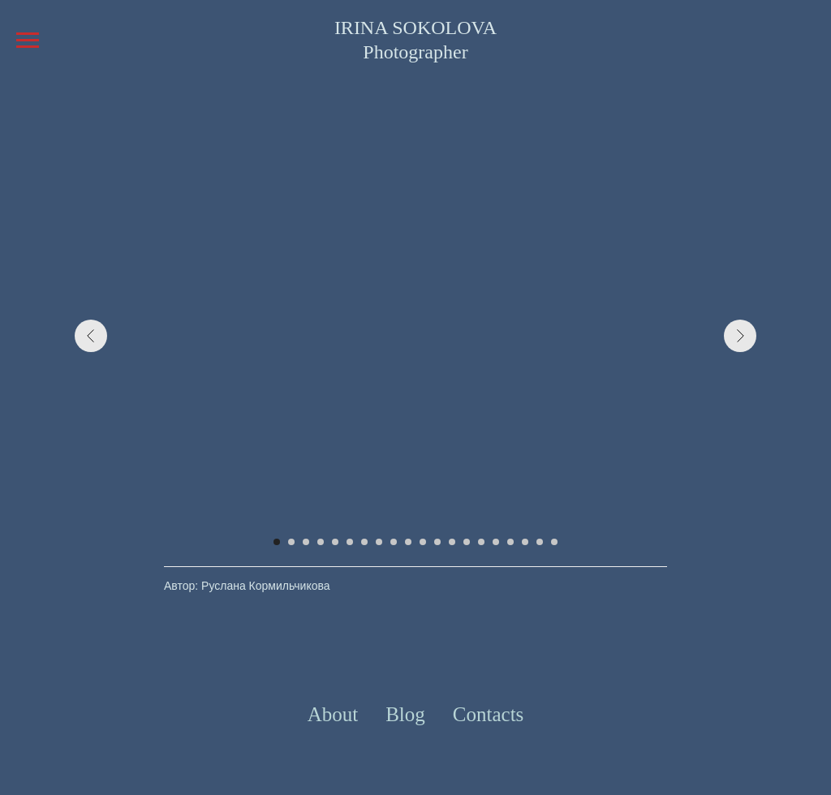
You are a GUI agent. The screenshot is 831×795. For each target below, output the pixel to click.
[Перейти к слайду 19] (539, 542)
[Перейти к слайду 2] (291, 542)
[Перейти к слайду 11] (423, 542)
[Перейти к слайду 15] (481, 542)
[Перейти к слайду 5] (335, 542)
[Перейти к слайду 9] (393, 542)
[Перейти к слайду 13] (452, 542)
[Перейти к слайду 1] (276, 542)
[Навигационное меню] (27, 40)
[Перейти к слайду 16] (496, 542)
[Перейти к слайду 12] (437, 542)
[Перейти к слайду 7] (364, 542)
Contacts (488, 714)
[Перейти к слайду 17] (510, 542)
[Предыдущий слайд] (91, 336)
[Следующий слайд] (740, 336)
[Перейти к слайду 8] (379, 542)
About (333, 714)
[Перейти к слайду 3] (306, 542)
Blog (405, 714)
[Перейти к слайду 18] (525, 542)
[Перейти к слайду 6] (350, 542)
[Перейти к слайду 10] (408, 542)
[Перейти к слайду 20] (554, 542)
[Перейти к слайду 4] (320, 542)
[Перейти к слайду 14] (466, 542)
